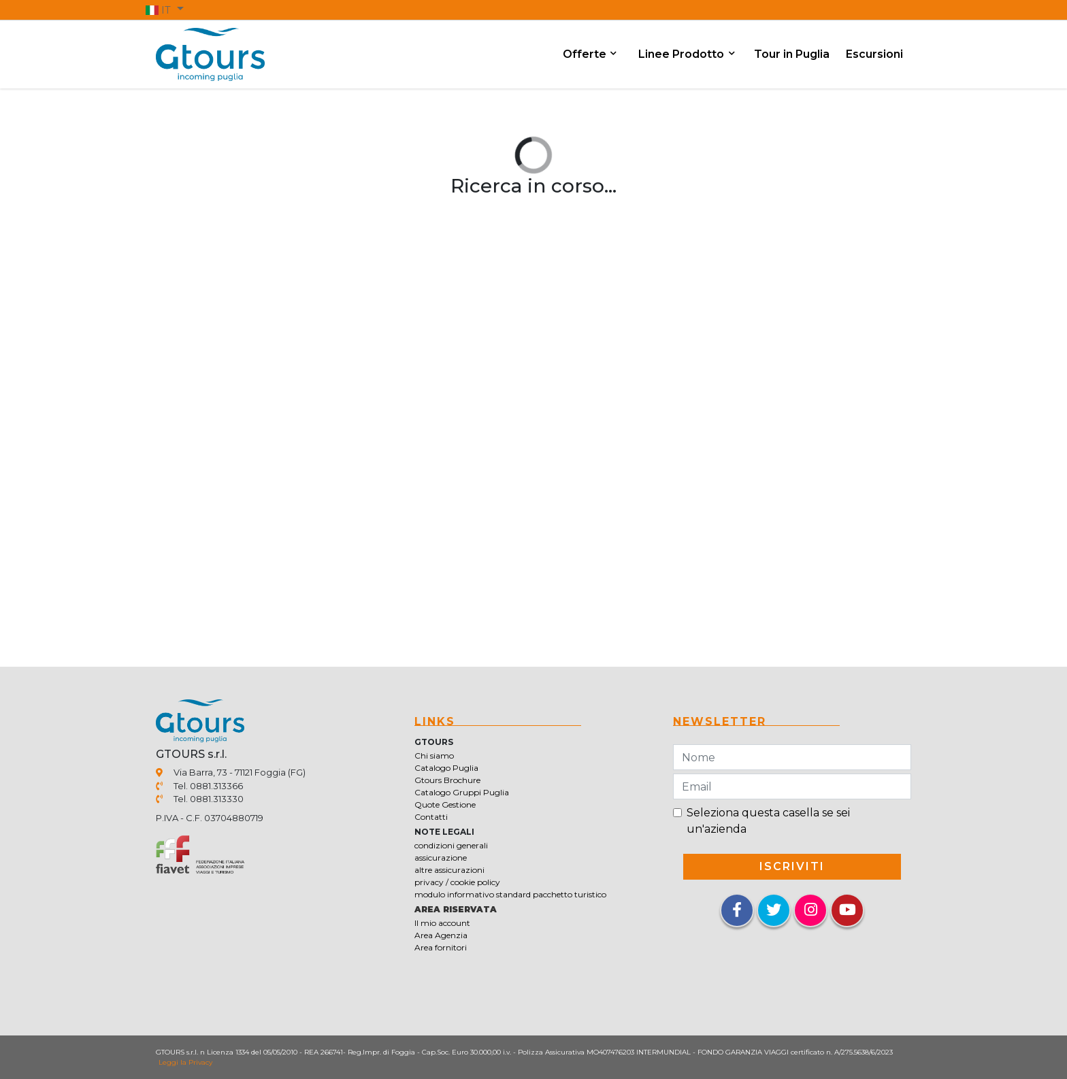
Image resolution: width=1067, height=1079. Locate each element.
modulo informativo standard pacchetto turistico (510, 894)
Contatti (431, 817)
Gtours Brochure (447, 780)
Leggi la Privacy (185, 1062)
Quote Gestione (445, 804)
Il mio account (442, 923)
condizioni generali (451, 845)
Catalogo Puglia (446, 768)
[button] (165, 9)
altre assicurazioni (449, 870)
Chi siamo (434, 755)
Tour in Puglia (792, 54)
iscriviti (792, 866)
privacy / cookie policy (457, 882)
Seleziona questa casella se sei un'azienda (768, 820)
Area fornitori (440, 947)
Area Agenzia (440, 935)
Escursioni (874, 54)
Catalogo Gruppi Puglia (461, 792)
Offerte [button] (586, 54)
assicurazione (440, 857)
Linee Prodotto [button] (682, 54)
